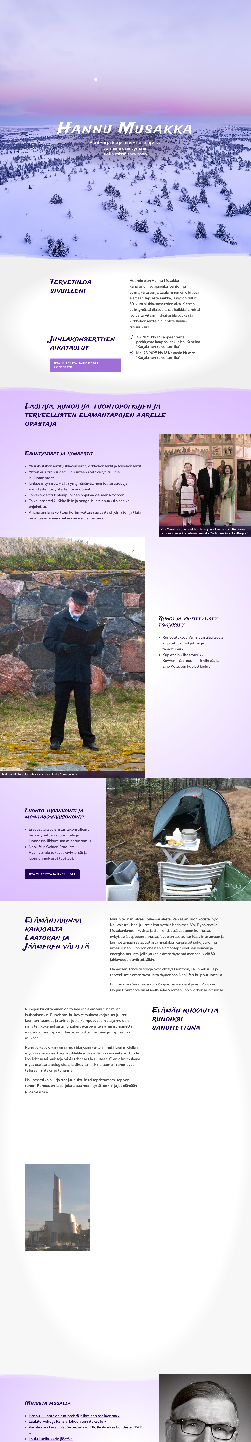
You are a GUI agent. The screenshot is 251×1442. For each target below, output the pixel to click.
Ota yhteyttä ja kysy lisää (52, 874)
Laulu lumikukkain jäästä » (51, 1438)
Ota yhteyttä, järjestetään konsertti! (77, 365)
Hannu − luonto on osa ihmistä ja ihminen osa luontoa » (74, 1415)
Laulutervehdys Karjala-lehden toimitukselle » (67, 1421)
